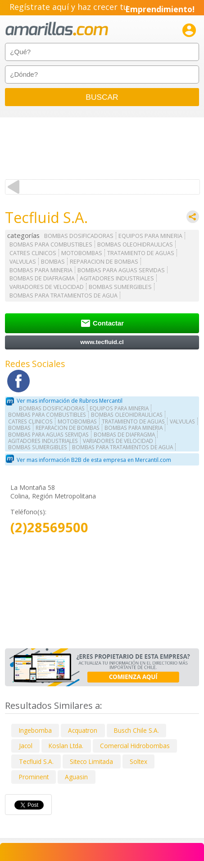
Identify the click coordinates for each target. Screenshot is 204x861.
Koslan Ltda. (66, 745)
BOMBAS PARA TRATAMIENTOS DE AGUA (63, 295)
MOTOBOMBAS (81, 253)
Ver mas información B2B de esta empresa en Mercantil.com (94, 460)
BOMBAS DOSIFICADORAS (78, 236)
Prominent (34, 777)
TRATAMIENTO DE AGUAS (140, 253)
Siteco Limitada (91, 761)
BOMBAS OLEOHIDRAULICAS (135, 244)
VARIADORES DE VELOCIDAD (46, 287)
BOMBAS (53, 261)
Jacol (25, 745)
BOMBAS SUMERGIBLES (120, 287)
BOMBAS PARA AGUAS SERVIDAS (121, 270)
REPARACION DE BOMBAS (104, 261)
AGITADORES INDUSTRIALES (117, 278)
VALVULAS (22, 261)
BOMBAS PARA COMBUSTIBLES (50, 244)
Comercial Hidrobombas (135, 745)
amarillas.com (57, 29)
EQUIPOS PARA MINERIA (150, 236)
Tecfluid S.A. (36, 761)
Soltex (138, 761)
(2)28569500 (49, 527)
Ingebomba (35, 730)
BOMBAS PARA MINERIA (41, 270)
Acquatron (82, 730)
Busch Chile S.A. (136, 730)
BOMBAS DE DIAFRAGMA (42, 278)
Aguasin (76, 777)
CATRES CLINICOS (32, 253)
